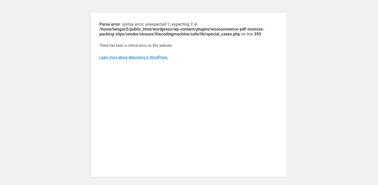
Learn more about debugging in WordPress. (133, 57)
